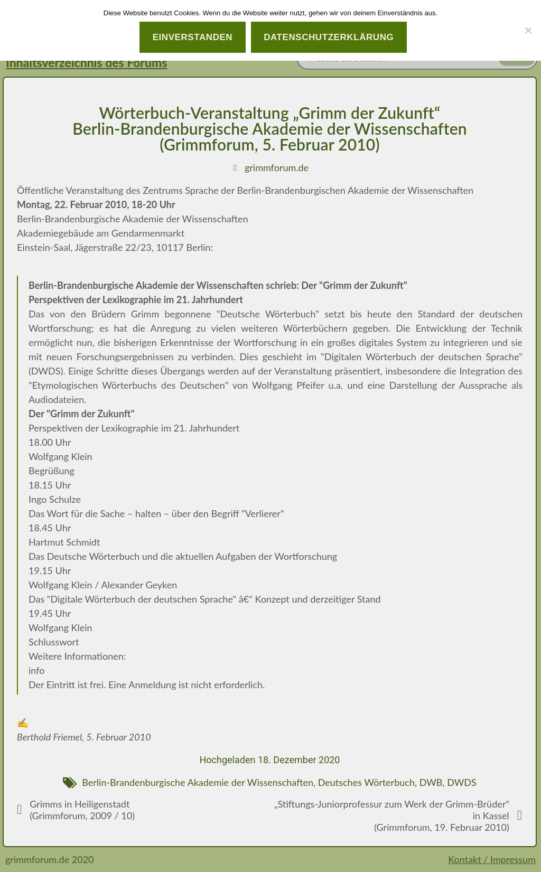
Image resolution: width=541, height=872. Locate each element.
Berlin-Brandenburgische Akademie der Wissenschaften (197, 782)
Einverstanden (193, 37)
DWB (431, 782)
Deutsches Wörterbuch (366, 782)
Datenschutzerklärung (329, 37)
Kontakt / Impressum (492, 859)
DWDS (462, 782)
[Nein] (528, 30)
